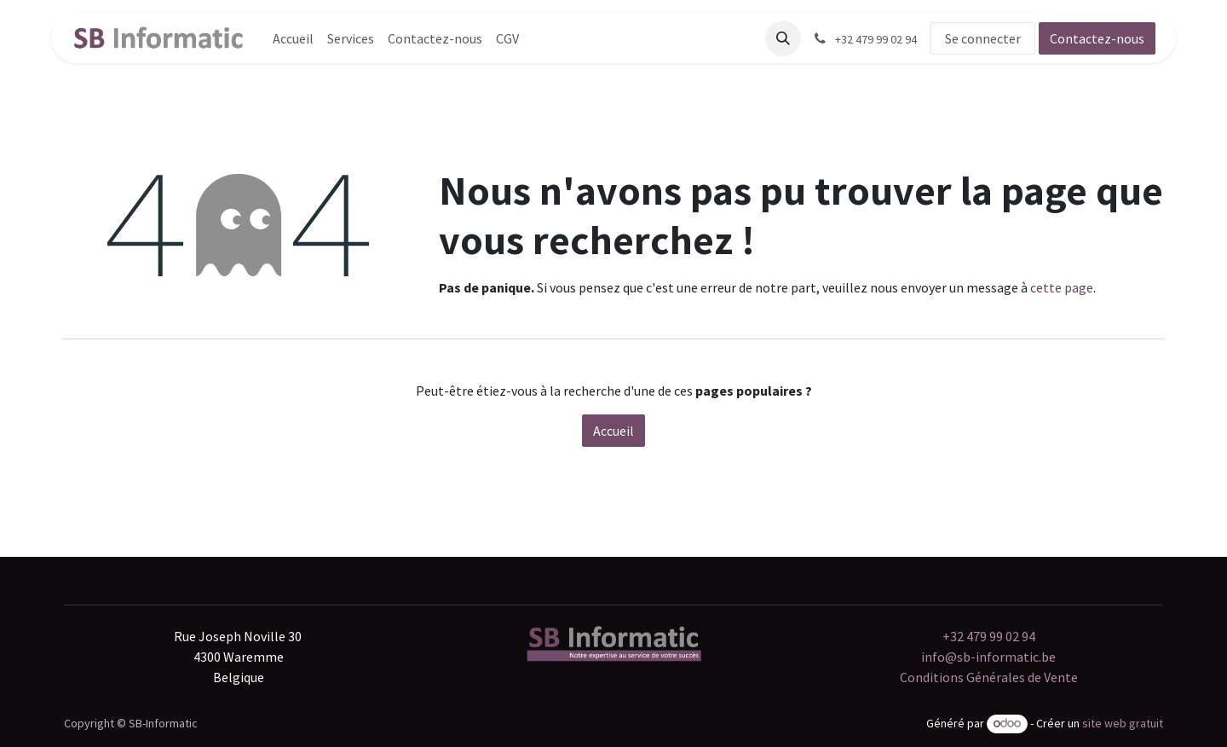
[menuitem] (293, 38)
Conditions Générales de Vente (989, 677)
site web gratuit (1122, 723)
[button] (783, 38)
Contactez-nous (1097, 38)
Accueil (613, 430)
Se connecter (983, 38)
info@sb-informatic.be (988, 656)
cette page (1061, 287)
